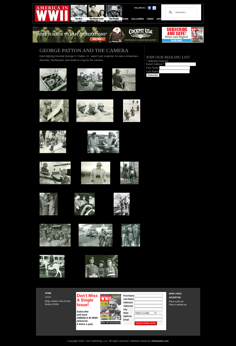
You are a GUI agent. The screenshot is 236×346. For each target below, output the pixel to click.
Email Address (155, 64)
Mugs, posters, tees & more (58, 301)
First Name (152, 67)
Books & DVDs (52, 304)
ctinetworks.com (160, 341)
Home (48, 293)
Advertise (175, 297)
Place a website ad (178, 304)
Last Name (152, 71)
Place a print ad (176, 301)
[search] (180, 12)
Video (150, 19)
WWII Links (175, 293)
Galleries (137, 19)
